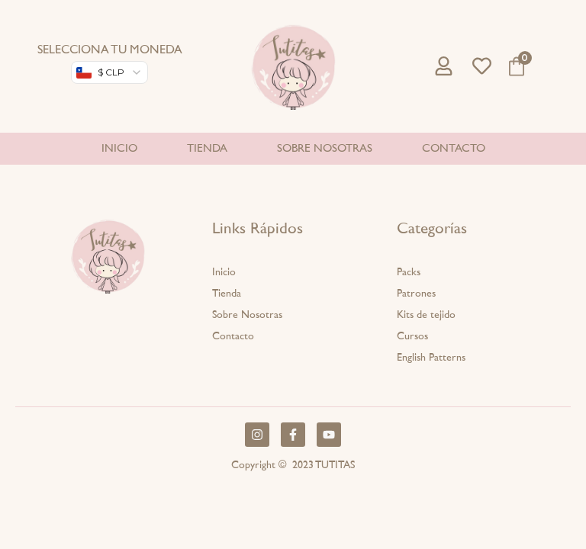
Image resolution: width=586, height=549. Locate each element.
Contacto (453, 148)
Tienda (207, 148)
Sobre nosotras (324, 148)
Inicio (119, 148)
